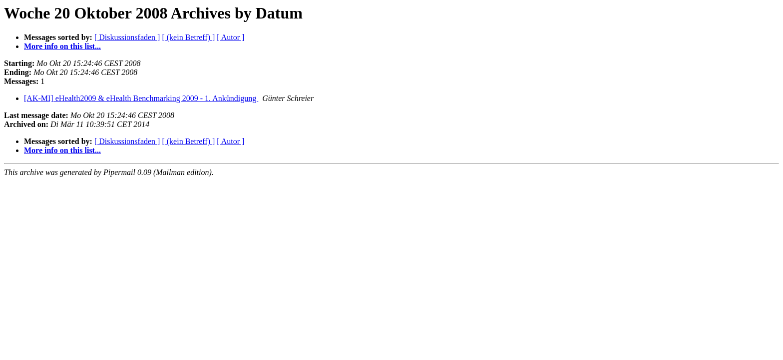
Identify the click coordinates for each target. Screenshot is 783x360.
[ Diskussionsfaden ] (127, 37)
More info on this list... (62, 46)
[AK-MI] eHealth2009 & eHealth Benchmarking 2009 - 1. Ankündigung (141, 98)
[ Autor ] (230, 37)
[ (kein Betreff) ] (188, 37)
